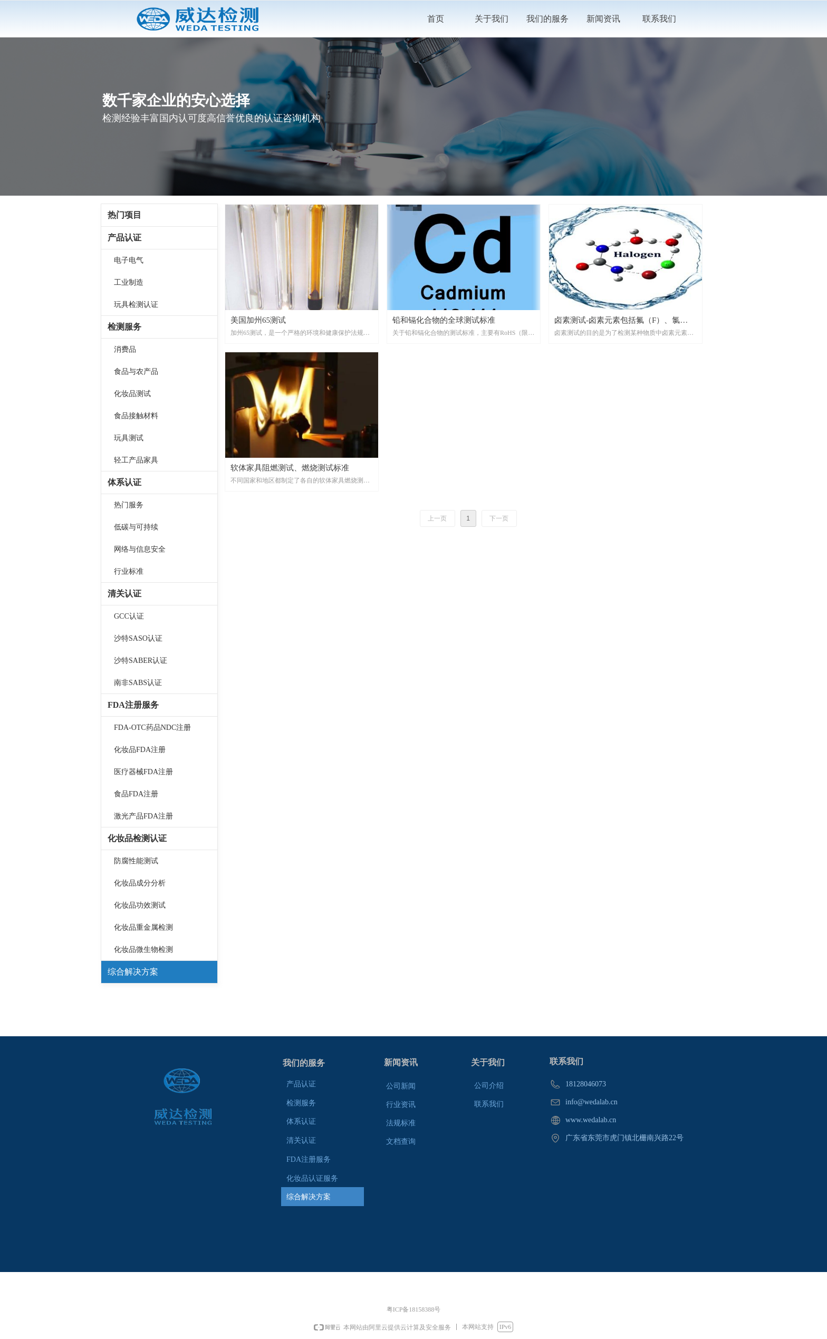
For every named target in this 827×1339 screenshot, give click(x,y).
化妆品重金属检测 (143, 927)
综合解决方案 (133, 971)
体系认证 (124, 482)
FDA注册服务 (133, 704)
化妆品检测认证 (137, 838)
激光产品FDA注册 (143, 816)
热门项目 (124, 214)
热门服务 (128, 505)
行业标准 (128, 571)
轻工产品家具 (136, 460)
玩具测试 (128, 438)
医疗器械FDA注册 (143, 772)
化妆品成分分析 (140, 883)
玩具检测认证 (136, 305)
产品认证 (124, 237)
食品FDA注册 (136, 794)
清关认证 (124, 593)
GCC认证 (129, 616)
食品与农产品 (136, 371)
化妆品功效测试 (140, 905)
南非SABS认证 (138, 683)
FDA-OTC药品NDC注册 (152, 727)
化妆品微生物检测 (143, 949)
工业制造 (128, 282)
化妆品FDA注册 (140, 750)
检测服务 (124, 326)
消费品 (125, 349)
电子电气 (128, 260)
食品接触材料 (136, 416)
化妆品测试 (132, 394)
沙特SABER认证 (140, 660)
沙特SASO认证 (138, 638)
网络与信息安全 (140, 549)
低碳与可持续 (136, 527)
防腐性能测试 (136, 861)
